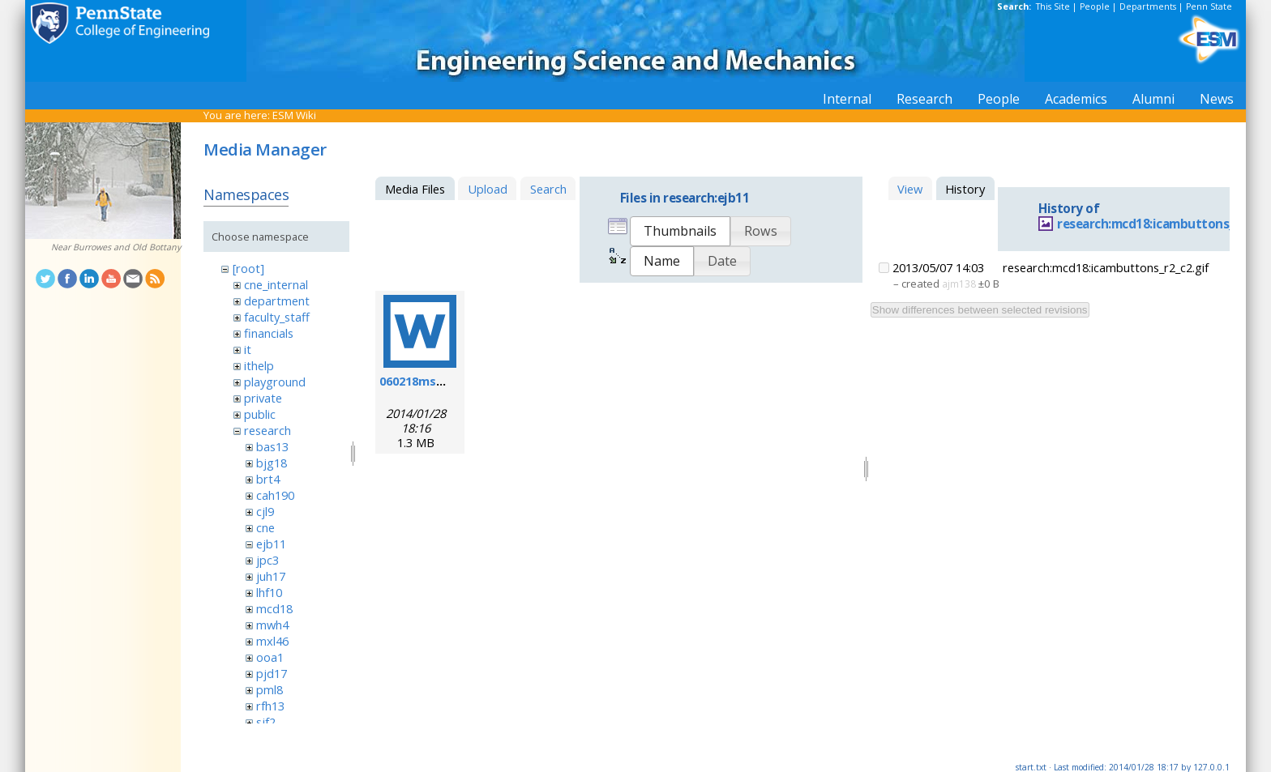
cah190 (275, 495)
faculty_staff (277, 317)
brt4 (268, 479)
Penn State (1209, 6)
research (267, 430)
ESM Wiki (294, 115)
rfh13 (270, 705)
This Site (1053, 6)
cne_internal (276, 284)
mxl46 (272, 641)
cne (265, 527)
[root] (248, 268)
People (1095, 6)
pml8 (269, 689)
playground (275, 381)
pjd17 (271, 673)
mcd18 (274, 608)
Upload (487, 189)
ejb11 (271, 543)
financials (268, 333)
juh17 (270, 576)
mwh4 (272, 624)
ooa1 (270, 657)
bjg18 (271, 462)
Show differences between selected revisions (980, 310)
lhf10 (269, 592)
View (909, 189)
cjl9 (265, 511)
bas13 (272, 446)
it (247, 349)
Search (548, 189)
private (263, 398)
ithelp (259, 365)
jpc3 (267, 560)
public (260, 414)
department (277, 300)
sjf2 (266, 722)
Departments (1147, 6)
